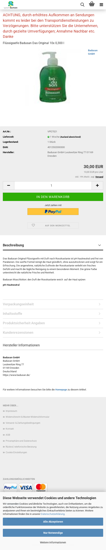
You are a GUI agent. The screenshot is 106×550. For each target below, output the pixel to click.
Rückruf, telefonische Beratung (21, 446)
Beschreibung (13, 245)
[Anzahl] (53, 185)
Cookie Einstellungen (16, 452)
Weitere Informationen (53, 542)
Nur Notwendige (53, 532)
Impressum (11, 411)
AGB (8, 435)
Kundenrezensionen (18, 332)
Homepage (61, 389)
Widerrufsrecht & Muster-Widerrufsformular (27, 417)
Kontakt (10, 428)
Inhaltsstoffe (12, 314)
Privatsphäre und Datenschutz (21, 441)
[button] (8, 185)
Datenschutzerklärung (53, 514)
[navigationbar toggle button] (101, 4)
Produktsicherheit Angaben (24, 323)
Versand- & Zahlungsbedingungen (23, 423)
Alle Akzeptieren (53, 521)
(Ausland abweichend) (70, 137)
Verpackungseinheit (18, 304)
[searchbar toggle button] (82, 4)
